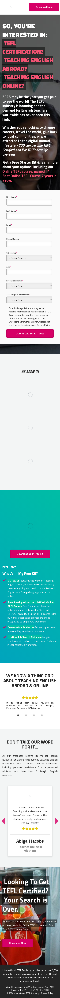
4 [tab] (42, 715)
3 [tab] (34, 715)
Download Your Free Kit (30, 554)
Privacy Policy (47, 993)
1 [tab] (18, 715)
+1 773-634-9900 (41, 990)
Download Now (43, 7)
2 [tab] (26, 715)
